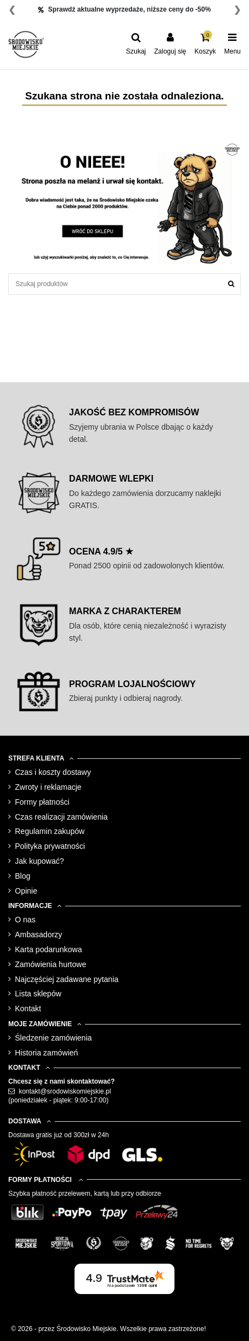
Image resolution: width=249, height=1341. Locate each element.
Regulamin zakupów (49, 831)
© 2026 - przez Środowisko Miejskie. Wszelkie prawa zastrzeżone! (108, 1329)
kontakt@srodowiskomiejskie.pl (65, 1091)
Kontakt (28, 1008)
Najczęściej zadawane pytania (67, 979)
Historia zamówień (46, 1052)
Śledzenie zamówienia (53, 1037)
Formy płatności (42, 802)
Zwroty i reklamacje (48, 787)
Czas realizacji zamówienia (61, 816)
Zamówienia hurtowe (50, 964)
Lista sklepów (38, 993)
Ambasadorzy (38, 934)
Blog (22, 876)
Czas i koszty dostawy (53, 772)
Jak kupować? (39, 861)
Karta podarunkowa (48, 949)
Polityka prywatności (50, 846)
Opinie (26, 890)
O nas (25, 919)
